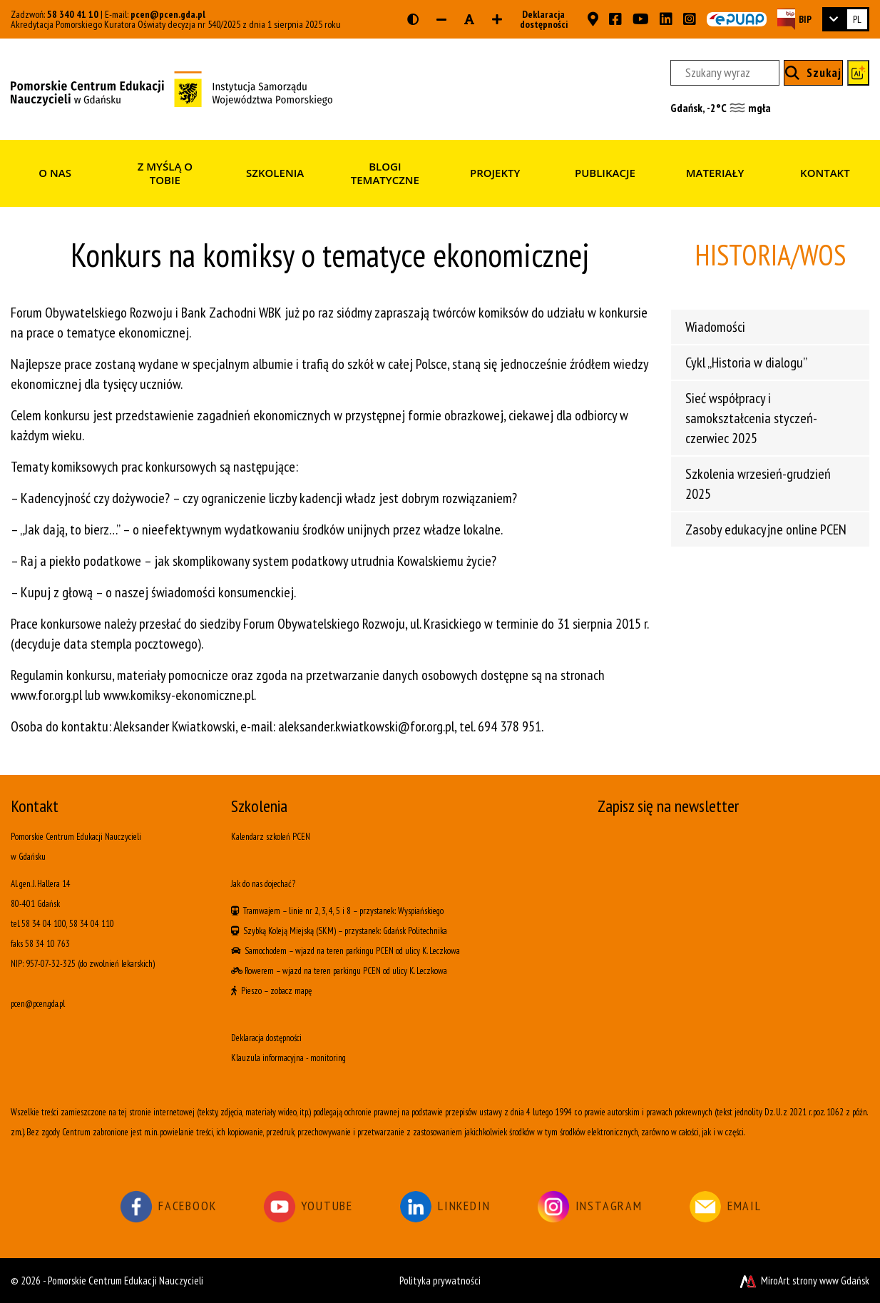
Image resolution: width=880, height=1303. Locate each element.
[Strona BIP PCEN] (794, 19)
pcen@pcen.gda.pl (168, 14)
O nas (55, 173)
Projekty (495, 173)
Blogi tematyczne (385, 173)
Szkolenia (275, 173)
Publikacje (605, 173)
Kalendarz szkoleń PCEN (270, 837)
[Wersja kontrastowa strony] (413, 19)
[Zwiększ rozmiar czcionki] (497, 19)
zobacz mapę (291, 991)
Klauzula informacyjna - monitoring (288, 1058)
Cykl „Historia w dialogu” (746, 362)
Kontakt (825, 173)
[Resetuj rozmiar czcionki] (469, 19)
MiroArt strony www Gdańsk (803, 1280)
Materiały (715, 173)
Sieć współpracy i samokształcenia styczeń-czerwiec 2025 (751, 418)
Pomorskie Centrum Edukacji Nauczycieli (125, 1280)
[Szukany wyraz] (724, 73)
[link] (845, 19)
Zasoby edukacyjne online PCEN (765, 529)
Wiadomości (715, 327)
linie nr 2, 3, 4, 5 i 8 (320, 911)
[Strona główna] (171, 87)
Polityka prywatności (440, 1280)
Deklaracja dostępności (539, 19)
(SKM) (326, 931)
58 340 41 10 (72, 14)
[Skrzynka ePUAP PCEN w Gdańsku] (737, 19)
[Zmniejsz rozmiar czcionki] (441, 19)
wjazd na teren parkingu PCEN (344, 951)
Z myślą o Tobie (165, 173)
